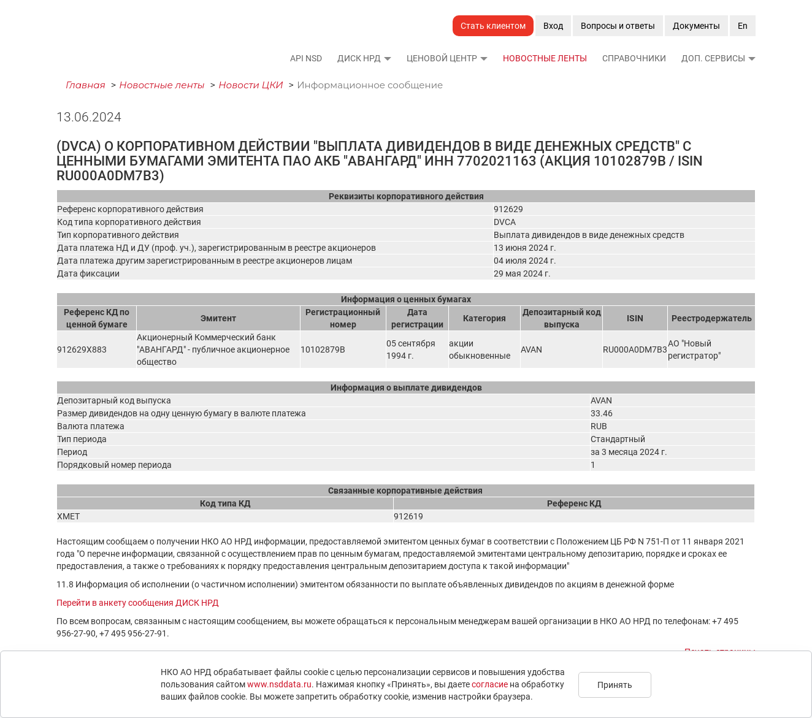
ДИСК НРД (359, 58)
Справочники (634, 58)
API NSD (306, 58)
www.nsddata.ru (279, 684)
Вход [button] (553, 26)
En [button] (743, 26)
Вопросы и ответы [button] (618, 26)
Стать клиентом (493, 26)
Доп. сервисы (713, 58)
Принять (614, 685)
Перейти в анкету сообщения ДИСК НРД (137, 603)
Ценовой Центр (442, 58)
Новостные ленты (545, 58)
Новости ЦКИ (250, 85)
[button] (387, 58)
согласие (490, 684)
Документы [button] (696, 26)
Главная (85, 85)
